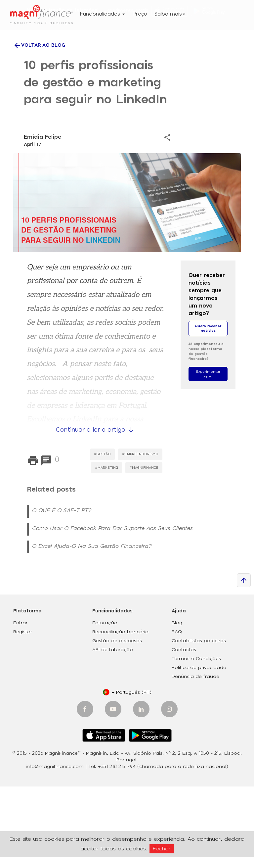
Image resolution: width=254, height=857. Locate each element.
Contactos (184, 720)
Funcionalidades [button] (102, 14)
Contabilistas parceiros (199, 711)
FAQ (177, 702)
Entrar (20, 693)
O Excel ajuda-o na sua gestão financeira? (91, 616)
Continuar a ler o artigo (95, 500)
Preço (139, 14)
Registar (22, 702)
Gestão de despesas (117, 711)
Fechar (162, 848)
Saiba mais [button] (169, 14)
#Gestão (102, 524)
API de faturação (112, 720)
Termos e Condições (196, 729)
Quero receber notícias (208, 399)
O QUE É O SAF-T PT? (61, 581)
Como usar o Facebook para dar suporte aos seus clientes (112, 598)
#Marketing (106, 538)
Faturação (104, 693)
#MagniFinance (143, 538)
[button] (127, 763)
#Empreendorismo (140, 524)
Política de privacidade (199, 738)
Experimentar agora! (208, 445)
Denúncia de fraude (195, 747)
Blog (177, 693)
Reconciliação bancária (120, 702)
